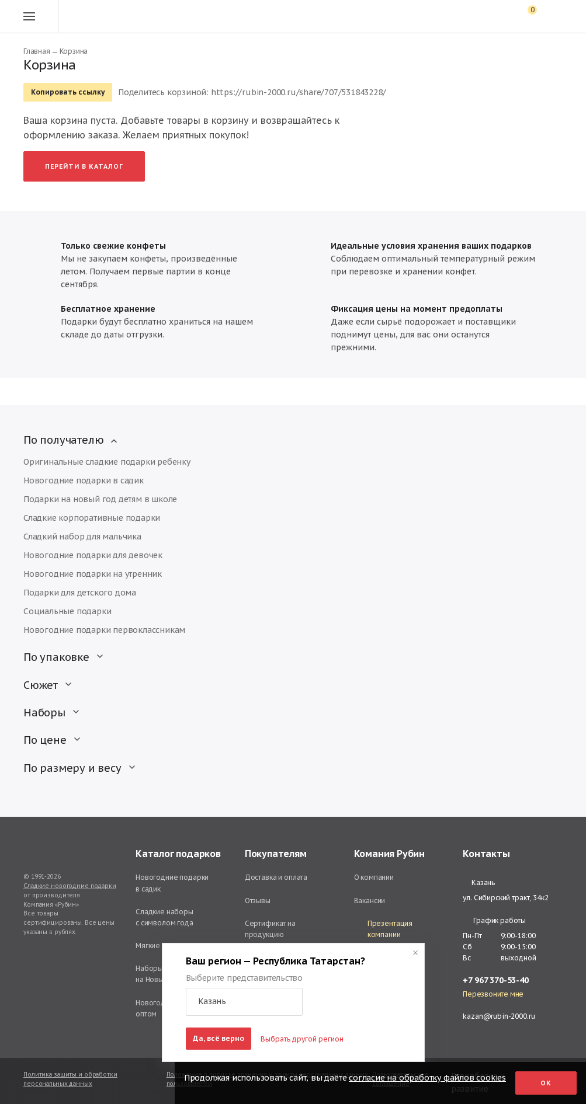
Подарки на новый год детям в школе (100, 499)
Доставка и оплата (276, 877)
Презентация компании (383, 929)
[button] (244, 1002)
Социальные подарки (67, 611)
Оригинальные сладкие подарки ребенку (106, 462)
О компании (374, 877)
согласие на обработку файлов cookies (427, 1077)
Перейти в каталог (84, 166)
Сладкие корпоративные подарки (91, 518)
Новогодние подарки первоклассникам (104, 630)
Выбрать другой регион (302, 1039)
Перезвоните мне (493, 994)
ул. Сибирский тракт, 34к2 (505, 897)
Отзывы (258, 900)
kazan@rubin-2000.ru (499, 1016)
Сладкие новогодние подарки (69, 886)
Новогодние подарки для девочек (92, 555)
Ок (546, 1083)
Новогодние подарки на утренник (92, 574)
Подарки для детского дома (79, 592)
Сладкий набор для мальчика (82, 536)
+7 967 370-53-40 (496, 980)
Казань (479, 883)
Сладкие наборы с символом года (164, 917)
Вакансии (370, 900)
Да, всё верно (218, 1038)
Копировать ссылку (68, 92)
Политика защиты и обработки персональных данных (70, 1079)
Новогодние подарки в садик (83, 480)
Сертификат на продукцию (270, 929)
